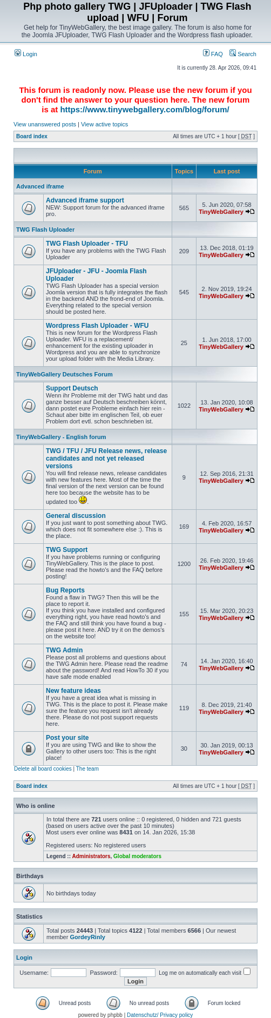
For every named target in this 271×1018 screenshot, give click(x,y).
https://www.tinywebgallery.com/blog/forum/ (144, 109)
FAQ (213, 54)
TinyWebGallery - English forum (61, 437)
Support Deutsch (72, 388)
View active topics (104, 124)
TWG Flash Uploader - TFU (87, 243)
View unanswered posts (44, 124)
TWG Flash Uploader (45, 229)
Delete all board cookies (43, 769)
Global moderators (137, 856)
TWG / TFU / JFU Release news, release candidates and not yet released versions (106, 458)
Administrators (91, 856)
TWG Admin (64, 650)
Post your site (67, 737)
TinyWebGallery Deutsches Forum (64, 374)
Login (26, 54)
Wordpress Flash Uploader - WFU (97, 325)
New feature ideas (73, 691)
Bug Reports (65, 590)
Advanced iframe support (85, 200)
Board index (32, 136)
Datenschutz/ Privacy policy (160, 1015)
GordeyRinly (87, 937)
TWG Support (66, 550)
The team (87, 769)
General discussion (76, 516)
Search (242, 54)
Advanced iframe (40, 186)
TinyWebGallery (221, 211)
